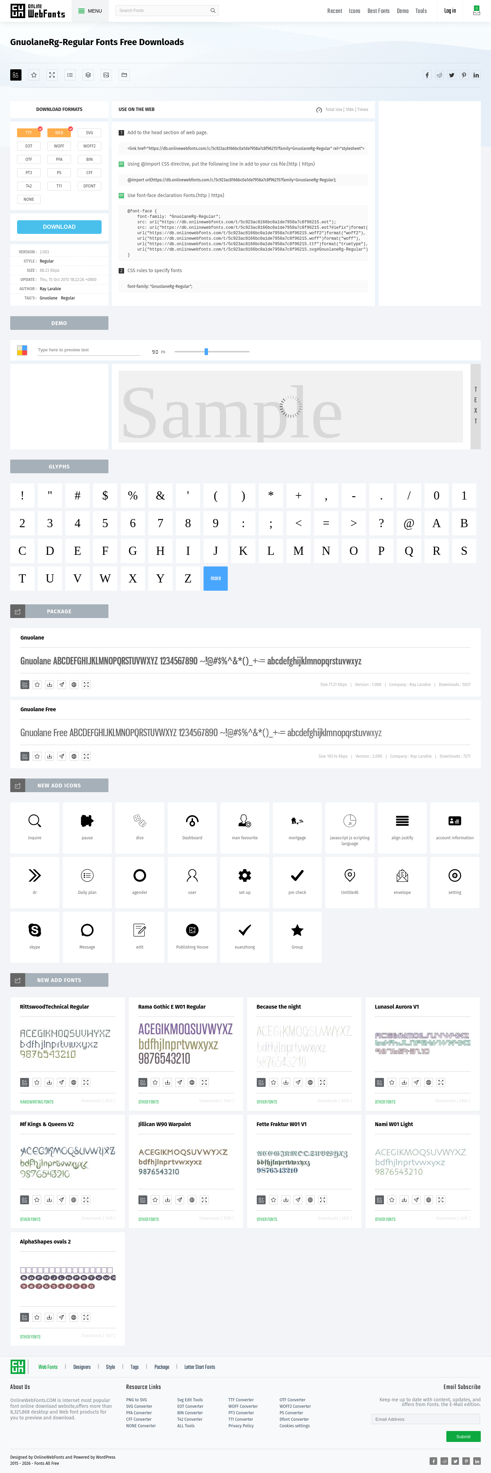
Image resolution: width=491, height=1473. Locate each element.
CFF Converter (138, 1419)
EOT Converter (190, 1406)
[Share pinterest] (464, 74)
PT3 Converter (241, 1413)
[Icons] (106, 75)
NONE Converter (141, 1425)
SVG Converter (139, 1406)
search (213, 10)
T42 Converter (190, 1419)
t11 (59, 186)
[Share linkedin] (476, 74)
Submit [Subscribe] (464, 1436)
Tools (421, 11)
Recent (334, 11)
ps (59, 172)
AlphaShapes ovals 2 (45, 1241)
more (216, 579)
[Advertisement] (429, 203)
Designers (82, 1367)
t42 (29, 186)
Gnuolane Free (38, 709)
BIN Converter (190, 1413)
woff (59, 146)
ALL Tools (186, 1425)
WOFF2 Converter (295, 1406)
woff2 (90, 146)
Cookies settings (295, 1425)
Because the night (279, 1007)
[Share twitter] (451, 74)
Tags (135, 1367)
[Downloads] (49, 684)
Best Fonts (379, 11)
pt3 (29, 172)
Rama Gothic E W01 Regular (172, 1007)
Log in (450, 11)
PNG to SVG (136, 1400)
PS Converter (291, 1413)
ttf (29, 132)
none (29, 199)
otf (29, 159)
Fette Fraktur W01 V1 (282, 1124)
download (59, 227)
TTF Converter (241, 1400)
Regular (47, 261)
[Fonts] (124, 75)
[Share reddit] (439, 74)
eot (28, 146)
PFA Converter (139, 1413)
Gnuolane (48, 298)
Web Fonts (48, 1367)
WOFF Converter (243, 1406)
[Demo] (52, 75)
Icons (355, 11)
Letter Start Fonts (199, 1367)
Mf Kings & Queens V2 (47, 1124)
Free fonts (41, 12)
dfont (89, 186)
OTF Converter (293, 1400)
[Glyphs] (70, 75)
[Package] (88, 75)
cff (89, 172)
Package (161, 1367)
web (59, 132)
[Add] (15, 75)
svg (89, 132)
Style (110, 1367)
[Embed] (74, 684)
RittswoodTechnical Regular (54, 1007)
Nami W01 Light (394, 1124)
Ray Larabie (50, 288)
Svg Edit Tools (190, 1400)
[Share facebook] (427, 74)
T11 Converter (240, 1419)
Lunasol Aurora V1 (397, 1007)
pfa (59, 159)
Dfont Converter (294, 1419)
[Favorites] (34, 75)
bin (89, 159)
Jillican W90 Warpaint (164, 1124)
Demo (403, 11)
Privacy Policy (241, 1425)
